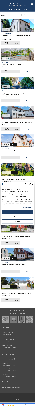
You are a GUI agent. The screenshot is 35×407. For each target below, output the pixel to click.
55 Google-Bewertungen (27, 406)
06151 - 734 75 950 (14, 10)
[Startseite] (17, 4)
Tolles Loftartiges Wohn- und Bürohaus (13, 64)
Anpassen (17, 216)
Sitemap (29, 397)
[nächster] (31, 319)
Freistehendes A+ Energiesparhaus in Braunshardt (16, 236)
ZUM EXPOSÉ (28, 43)
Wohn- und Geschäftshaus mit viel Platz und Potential (17, 122)
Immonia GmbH (27, 395)
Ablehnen (17, 221)
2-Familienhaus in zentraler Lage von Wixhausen (15, 150)
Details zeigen (27, 207)
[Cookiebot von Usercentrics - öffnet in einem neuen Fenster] (24, 184)
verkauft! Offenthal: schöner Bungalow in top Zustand (17, 293)
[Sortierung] (27, 15)
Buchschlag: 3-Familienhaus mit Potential (13, 179)
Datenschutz (23, 397)
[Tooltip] (33, 403)
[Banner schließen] (32, 184)
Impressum (6, 397)
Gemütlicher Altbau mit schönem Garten (13, 264)
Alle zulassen (17, 212)
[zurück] (3, 319)
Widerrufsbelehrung (14, 397)
